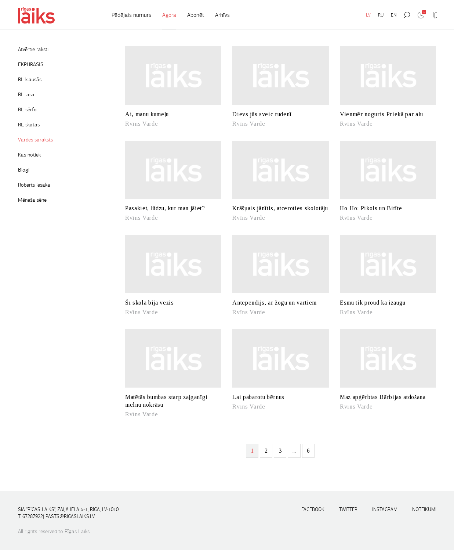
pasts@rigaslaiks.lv (70, 516)
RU (381, 15)
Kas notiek (29, 154)
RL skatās (29, 124)
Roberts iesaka (34, 184)
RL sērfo (27, 109)
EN (393, 15)
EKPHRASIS (30, 64)
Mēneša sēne (32, 200)
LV (368, 15)
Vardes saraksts (35, 139)
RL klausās (29, 79)
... (294, 450)
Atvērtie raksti (33, 49)
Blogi (23, 169)
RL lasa (26, 94)
